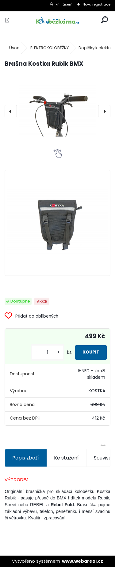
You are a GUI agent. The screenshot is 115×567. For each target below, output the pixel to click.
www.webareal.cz (82, 561)
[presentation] (11, 111)
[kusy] (47, 352)
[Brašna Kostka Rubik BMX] (57, 111)
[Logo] (57, 20)
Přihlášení (64, 4)
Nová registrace (96, 4)
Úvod (14, 48)
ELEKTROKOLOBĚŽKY (49, 48)
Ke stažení (66, 457)
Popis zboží (25, 457)
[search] (104, 20)
